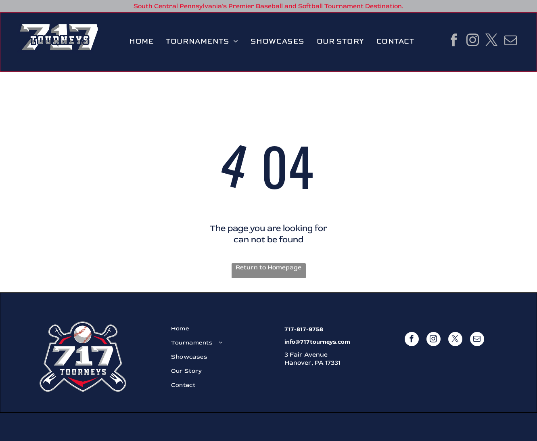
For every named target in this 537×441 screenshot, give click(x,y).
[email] (511, 41)
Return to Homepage (268, 267)
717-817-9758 (303, 329)
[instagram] (473, 41)
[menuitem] (141, 41)
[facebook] (454, 41)
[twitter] (492, 41)
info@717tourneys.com (317, 342)
